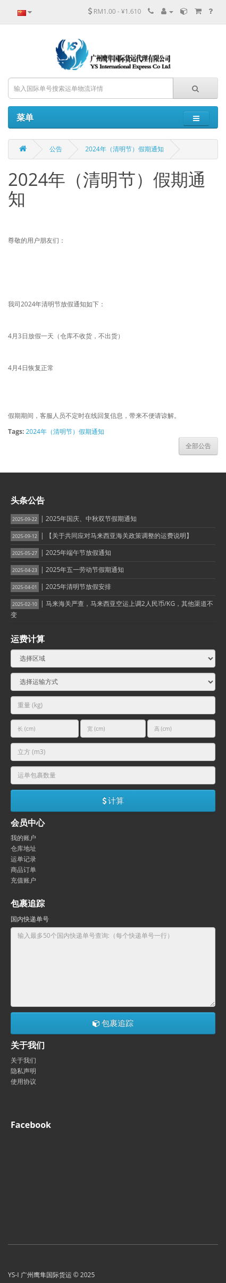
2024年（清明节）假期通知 (124, 148)
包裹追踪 (113, 1022)
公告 (55, 148)
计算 (113, 800)
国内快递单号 (30, 918)
